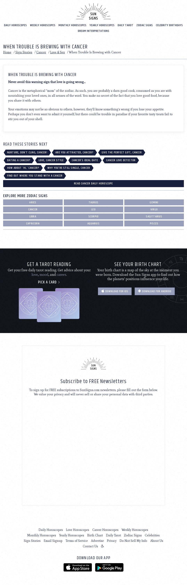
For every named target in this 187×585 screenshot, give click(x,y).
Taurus (93, 202)
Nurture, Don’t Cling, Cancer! (27, 152)
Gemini (154, 202)
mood (43, 274)
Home (7, 52)
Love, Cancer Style (51, 160)
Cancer (41, 52)
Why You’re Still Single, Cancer (68, 167)
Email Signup (53, 541)
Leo (93, 209)
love (35, 274)
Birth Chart (95, 535)
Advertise (97, 541)
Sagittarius (154, 216)
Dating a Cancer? (18, 160)
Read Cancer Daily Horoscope (93, 183)
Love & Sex (57, 52)
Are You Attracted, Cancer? (74, 152)
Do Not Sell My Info (133, 541)
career (61, 274)
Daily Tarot (125, 25)
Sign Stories (23, 52)
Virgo (154, 209)
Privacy (112, 541)
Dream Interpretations (93, 31)
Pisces (154, 223)
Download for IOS (114, 291)
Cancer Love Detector (120, 160)
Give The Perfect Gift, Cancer (122, 152)
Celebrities (152, 535)
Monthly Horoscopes (72, 25)
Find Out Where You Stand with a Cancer (35, 175)
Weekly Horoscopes (42, 25)
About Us (156, 541)
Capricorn (33, 223)
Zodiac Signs (144, 25)
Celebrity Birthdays (169, 25)
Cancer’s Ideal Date (85, 160)
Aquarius (93, 223)
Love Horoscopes (77, 530)
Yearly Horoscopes (102, 25)
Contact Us (90, 546)
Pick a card (49, 282)
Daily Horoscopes (15, 25)
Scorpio (93, 216)
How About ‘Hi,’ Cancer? (23, 167)
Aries (32, 202)
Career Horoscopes (105, 530)
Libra (32, 216)
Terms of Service (77, 541)
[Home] (93, 11)
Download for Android (154, 291)
